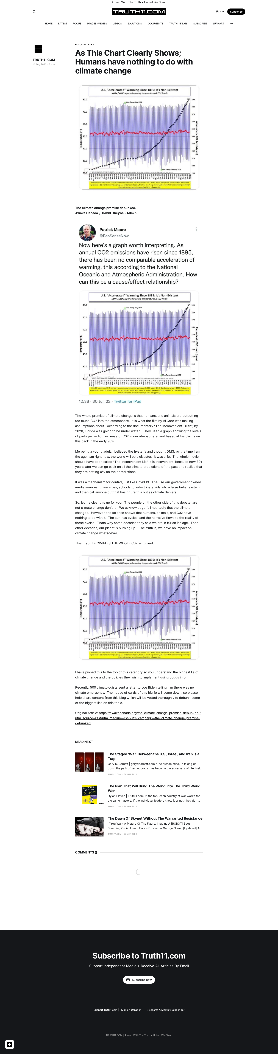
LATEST (62, 23)
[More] (231, 23)
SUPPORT (218, 23)
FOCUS (77, 23)
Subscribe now (139, 980)
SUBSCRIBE (200, 23)
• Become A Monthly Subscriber (165, 1009)
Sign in (220, 11)
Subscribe (236, 11)
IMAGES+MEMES (97, 23)
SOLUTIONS (134, 23)
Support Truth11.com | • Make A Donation (117, 1009)
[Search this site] (34, 11)
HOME (48, 23)
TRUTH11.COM (44, 60)
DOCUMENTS (155, 23)
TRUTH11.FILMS (178, 23)
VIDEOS (117, 23)
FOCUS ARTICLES (84, 44)
